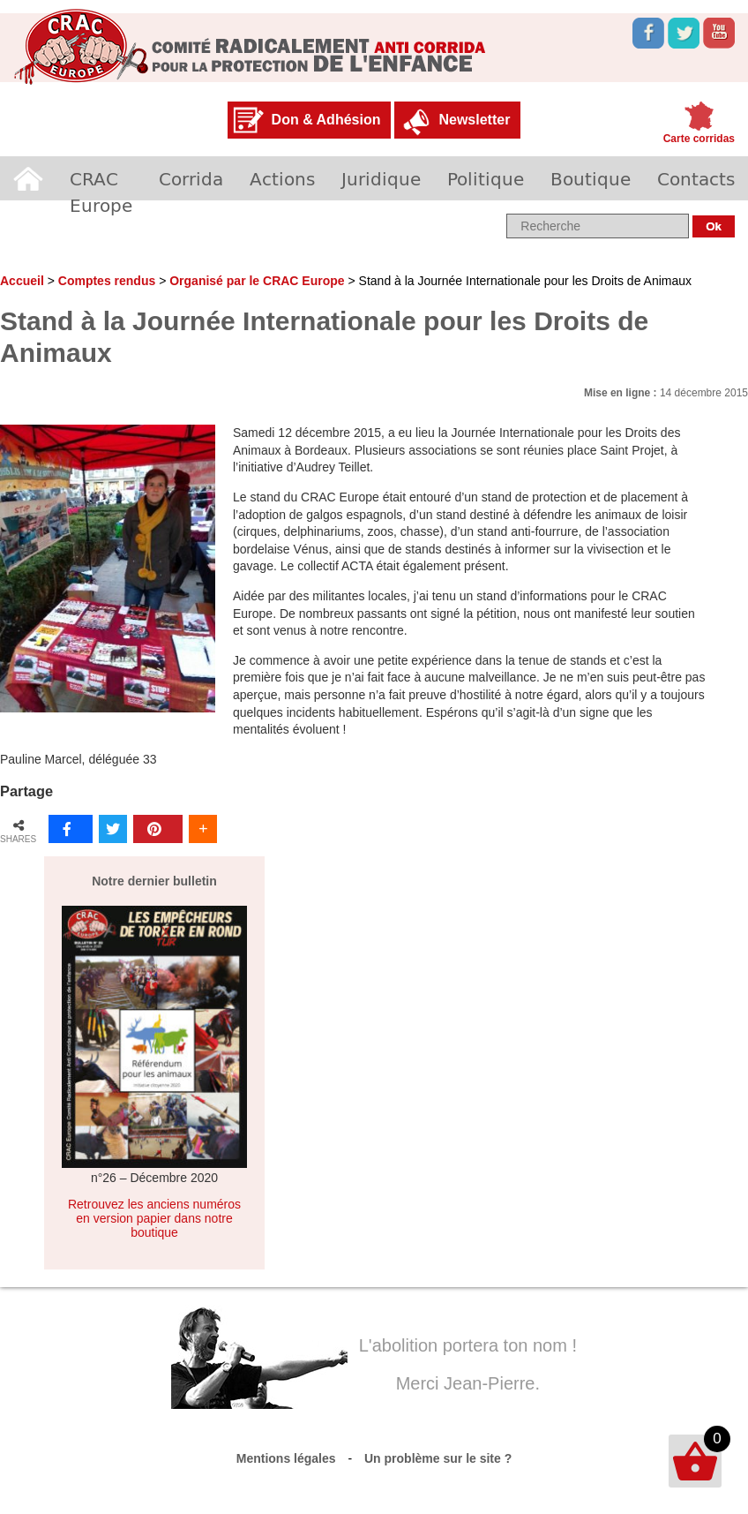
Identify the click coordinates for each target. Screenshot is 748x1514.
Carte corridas (699, 138)
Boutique (590, 178)
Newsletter (474, 119)
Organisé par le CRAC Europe (256, 281)
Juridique (381, 178)
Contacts (696, 178)
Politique (485, 178)
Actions (282, 178)
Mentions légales (286, 1458)
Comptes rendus (106, 281)
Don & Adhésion (326, 119)
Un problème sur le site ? (438, 1458)
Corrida (191, 178)
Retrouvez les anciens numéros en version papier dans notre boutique (154, 1218)
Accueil (28, 178)
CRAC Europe (101, 191)
